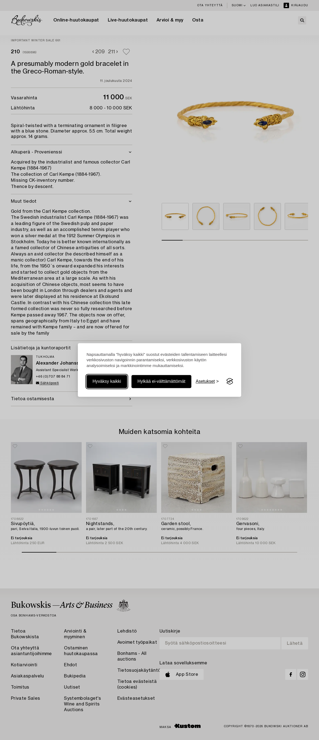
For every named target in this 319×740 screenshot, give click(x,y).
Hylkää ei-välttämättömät (161, 381)
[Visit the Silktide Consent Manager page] (229, 381)
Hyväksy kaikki (107, 381)
